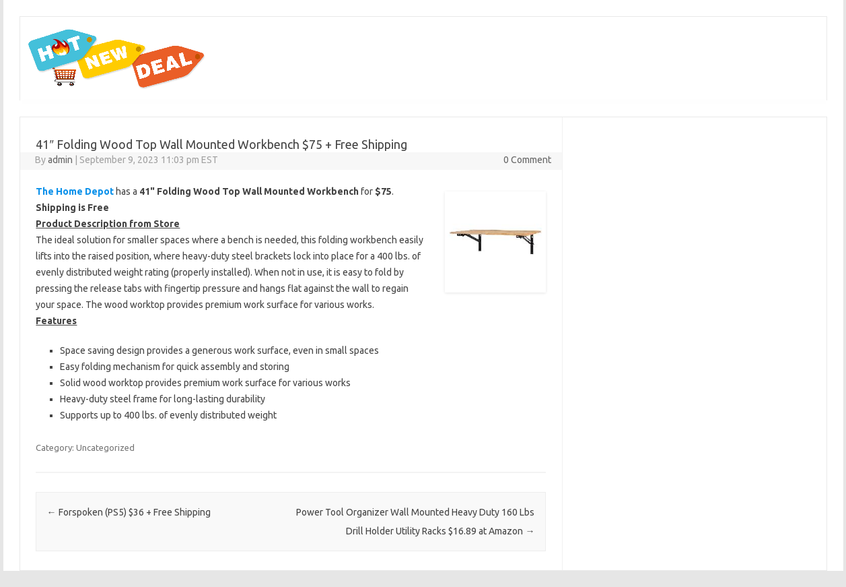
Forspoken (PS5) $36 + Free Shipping (129, 512)
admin (60, 159)
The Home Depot (75, 191)
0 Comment (527, 159)
